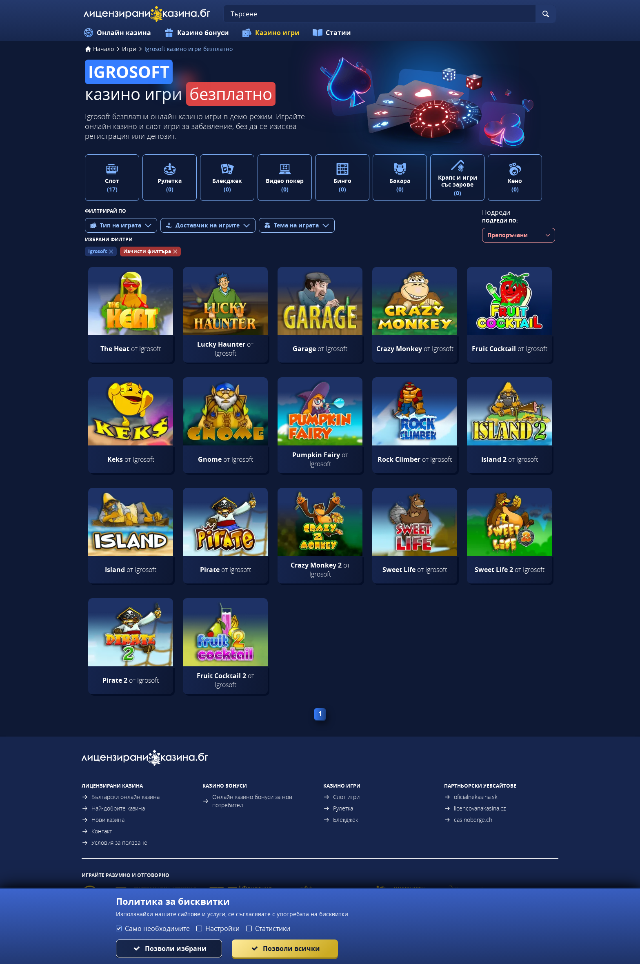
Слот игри (341, 797)
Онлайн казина (117, 33)
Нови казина (103, 820)
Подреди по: (500, 220)
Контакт (97, 831)
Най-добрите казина (113, 808)
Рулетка (338, 808)
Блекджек (340, 820)
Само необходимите (157, 928)
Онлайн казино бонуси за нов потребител (247, 801)
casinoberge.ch (468, 820)
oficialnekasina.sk (471, 797)
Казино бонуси (196, 33)
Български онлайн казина (121, 797)
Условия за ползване (114, 842)
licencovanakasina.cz (475, 808)
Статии (332, 33)
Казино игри (271, 33)
